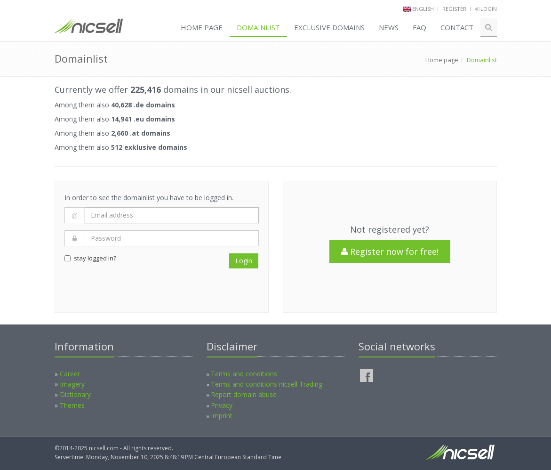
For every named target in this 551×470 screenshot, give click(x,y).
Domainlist (258, 27)
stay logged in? (90, 258)
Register (454, 8)
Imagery (72, 384)
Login (486, 8)
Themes (72, 405)
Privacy (221, 405)
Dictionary (75, 394)
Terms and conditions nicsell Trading (266, 384)
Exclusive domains (329, 27)
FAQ (419, 27)
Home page (202, 27)
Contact (456, 27)
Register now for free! (390, 251)
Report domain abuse (244, 394)
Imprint (221, 415)
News (389, 27)
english (423, 8)
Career (70, 373)
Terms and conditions (244, 373)
